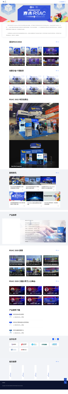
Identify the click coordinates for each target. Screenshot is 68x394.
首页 (13, 1)
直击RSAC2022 (18, 1)
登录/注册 (62, 1)
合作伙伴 (29, 1)
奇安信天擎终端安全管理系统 (21, 327)
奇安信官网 (55, 1)
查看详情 (11, 381)
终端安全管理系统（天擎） (9, 230)
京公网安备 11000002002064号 (15, 391)
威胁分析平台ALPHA (8, 225)
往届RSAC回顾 (41, 1)
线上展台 (24, 1)
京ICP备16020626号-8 (5, 391)
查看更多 (5, 246)
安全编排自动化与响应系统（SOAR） (11, 235)
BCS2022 (47, 1)
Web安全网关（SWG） (8, 241)
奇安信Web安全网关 (18, 319)
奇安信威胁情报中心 (18, 335)
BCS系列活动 (34, 1)
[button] (53, 344)
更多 (56, 42)
